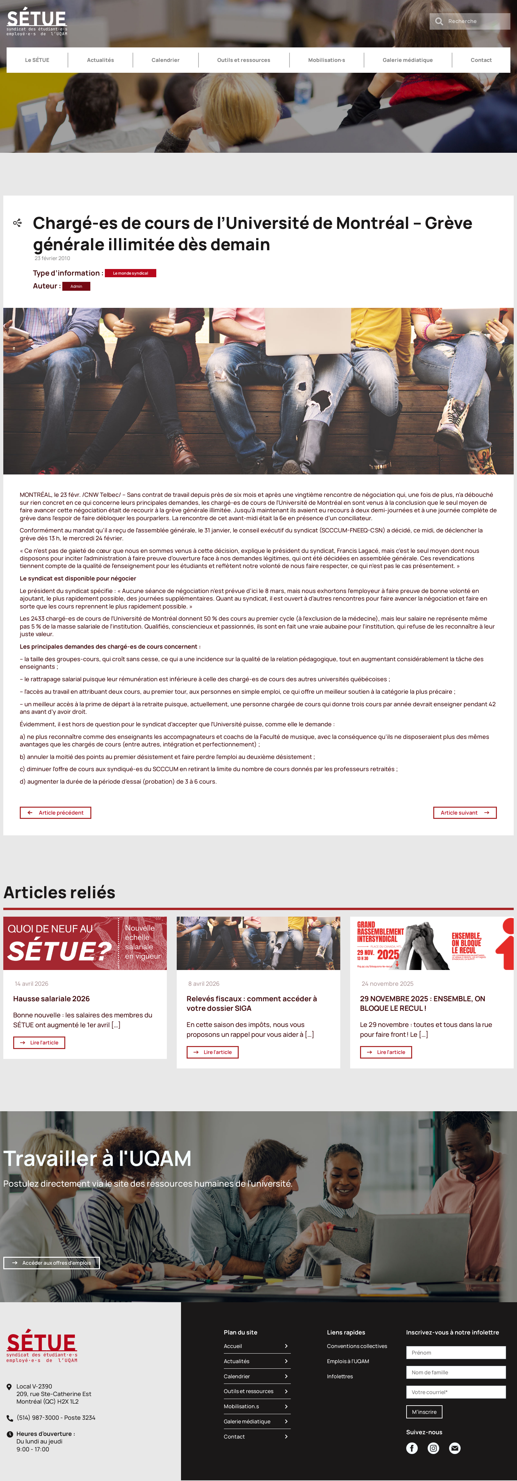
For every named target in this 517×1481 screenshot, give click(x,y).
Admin (76, 286)
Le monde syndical (130, 273)
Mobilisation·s (326, 60)
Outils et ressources (243, 60)
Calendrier (166, 60)
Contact (481, 60)
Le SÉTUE (37, 60)
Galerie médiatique (408, 60)
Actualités (100, 60)
